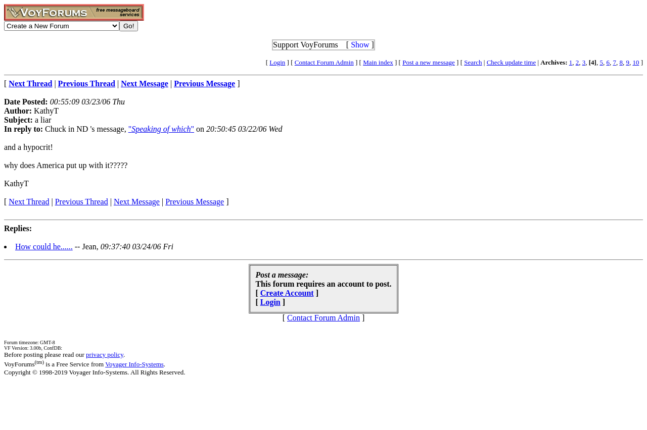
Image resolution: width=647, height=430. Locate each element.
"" (161, 129)
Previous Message (194, 201)
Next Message (137, 201)
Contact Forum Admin (324, 62)
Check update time (511, 62)
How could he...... (44, 246)
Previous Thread (81, 201)
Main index (378, 62)
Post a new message (428, 62)
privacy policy (104, 354)
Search (473, 62)
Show (360, 44)
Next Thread (29, 201)
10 (635, 62)
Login (277, 62)
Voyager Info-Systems (134, 364)
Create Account (287, 293)
